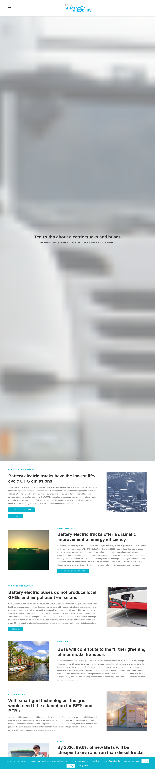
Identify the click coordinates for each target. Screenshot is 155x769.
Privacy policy (83, 766)
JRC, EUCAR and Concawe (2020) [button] (73, 169)
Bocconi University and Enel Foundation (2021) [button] (31, 449)
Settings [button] (71, 766)
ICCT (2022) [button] (16, 227)
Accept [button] (145, 761)
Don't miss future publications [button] (77, 706)
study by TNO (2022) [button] (68, 382)
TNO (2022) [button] (64, 506)
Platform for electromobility (101, 42)
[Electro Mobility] (77, 8)
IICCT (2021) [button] (16, 115)
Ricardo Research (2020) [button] (21, 108)
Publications (68, 42)
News (77, 42)
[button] (9, 8)
